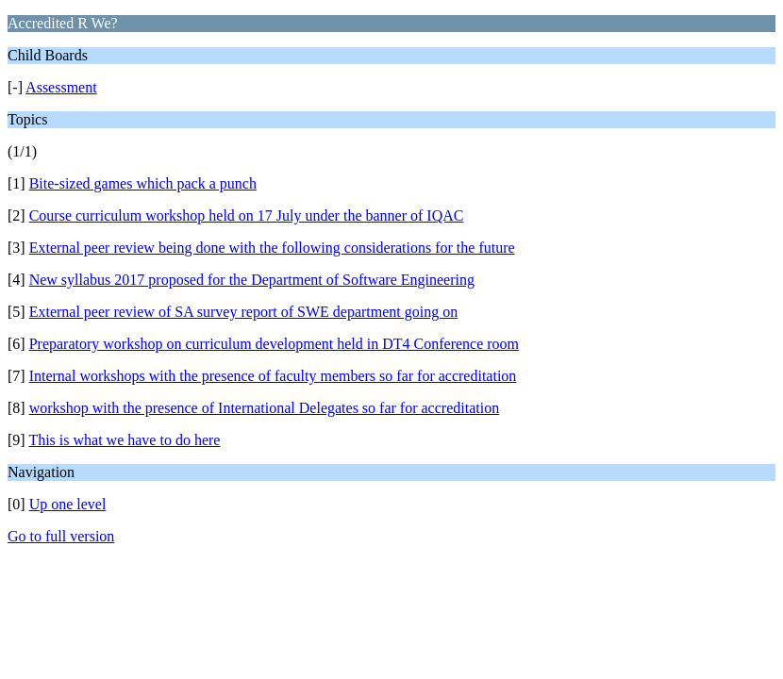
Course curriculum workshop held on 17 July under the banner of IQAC (246, 215)
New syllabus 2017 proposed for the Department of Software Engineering (252, 280)
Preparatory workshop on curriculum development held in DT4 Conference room (274, 344)
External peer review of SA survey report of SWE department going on (243, 312)
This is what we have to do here (124, 440)
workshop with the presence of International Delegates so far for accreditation (264, 408)
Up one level (68, 504)
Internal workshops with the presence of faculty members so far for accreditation (273, 376)
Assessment (61, 87)
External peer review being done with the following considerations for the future (272, 248)
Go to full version (61, 536)
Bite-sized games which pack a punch (143, 183)
